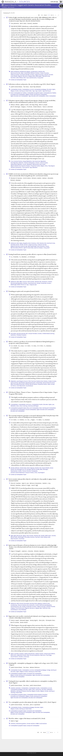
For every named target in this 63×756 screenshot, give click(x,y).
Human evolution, (31, 723)
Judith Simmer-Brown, (17, 87)
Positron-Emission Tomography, (30, 471)
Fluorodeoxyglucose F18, (20, 469)
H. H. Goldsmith (14, 348)
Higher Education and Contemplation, (19, 96)
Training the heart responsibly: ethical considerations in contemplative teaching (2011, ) (33, 682)
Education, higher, (51, 89)
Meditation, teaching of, (16, 691)
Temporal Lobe (33, 284)
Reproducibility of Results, (17, 247)
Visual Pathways (22, 609)
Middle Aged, (38, 76)
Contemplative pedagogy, (40, 89)
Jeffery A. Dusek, (25, 104)
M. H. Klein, (40, 346)
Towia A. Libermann (47, 106)
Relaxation (34, 167)
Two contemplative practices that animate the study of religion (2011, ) (32, 702)
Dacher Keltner (24, 622)
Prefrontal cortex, (46, 76)
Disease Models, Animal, (47, 468)
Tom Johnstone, (15, 23)
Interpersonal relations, (49, 653)
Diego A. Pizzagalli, (16, 551)
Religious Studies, (36, 691)
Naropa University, (26, 691)
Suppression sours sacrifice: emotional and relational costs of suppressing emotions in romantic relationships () (32, 617)
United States (37, 671)
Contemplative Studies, (16, 89)
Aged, (12, 535)
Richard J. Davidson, (15, 485)
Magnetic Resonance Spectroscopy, (19, 246)
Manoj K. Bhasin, (15, 104)
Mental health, (14, 537)
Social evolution (43, 723)
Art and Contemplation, (31, 409)
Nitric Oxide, (42, 164)
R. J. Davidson (46, 420)
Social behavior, (14, 609)
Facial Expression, (32, 283)
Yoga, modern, (38, 91)
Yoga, (33, 91)
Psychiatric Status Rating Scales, (18, 77)
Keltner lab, (13, 655)
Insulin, (25, 164)
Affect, (21, 281)
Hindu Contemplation (51, 96)
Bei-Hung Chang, (34, 104)
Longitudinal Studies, (21, 655)
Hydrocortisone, (14, 382)
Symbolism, (13, 335)
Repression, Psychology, (46, 655)
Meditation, (29, 164)
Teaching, (13, 692)
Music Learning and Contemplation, (47, 408)
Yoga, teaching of (46, 91)
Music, (18, 406)
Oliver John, (42, 620)
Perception (23, 335)
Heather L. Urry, (46, 483)
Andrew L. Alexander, (48, 178)
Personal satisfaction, (35, 655)
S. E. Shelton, (21, 420)
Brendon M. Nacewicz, (17, 178)
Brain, (25, 468)
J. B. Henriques (31, 257)
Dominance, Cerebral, (47, 281)
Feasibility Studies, (15, 244)
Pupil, (27, 77)
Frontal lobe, (44, 283)
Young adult (40, 77)
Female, (42, 73)
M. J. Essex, (21, 346)
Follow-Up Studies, (15, 74)
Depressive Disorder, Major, (17, 73)
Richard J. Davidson (32, 23)
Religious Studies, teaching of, (18, 91)
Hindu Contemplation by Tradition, (19, 93)
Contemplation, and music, (25, 404)
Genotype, (29, 469)
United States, (28, 91)
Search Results (11, 7)
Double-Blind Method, (29, 73)
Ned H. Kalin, (23, 23)
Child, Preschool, (32, 381)
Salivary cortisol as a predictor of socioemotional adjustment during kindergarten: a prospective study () (32, 342)
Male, (34, 76)
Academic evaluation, (16, 688)
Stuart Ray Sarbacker (35, 87)
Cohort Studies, (31, 281)
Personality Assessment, (19, 384)
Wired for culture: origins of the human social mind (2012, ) (27, 718)
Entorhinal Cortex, (51, 243)
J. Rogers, (32, 420)
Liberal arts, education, (41, 689)
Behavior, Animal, (19, 468)
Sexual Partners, (14, 656)
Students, (21, 656)
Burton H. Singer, (26, 485)
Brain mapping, (31, 468)
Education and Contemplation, (38, 96)
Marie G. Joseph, (43, 104)
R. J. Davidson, (23, 257)
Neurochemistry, (41, 246)
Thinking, (18, 335)
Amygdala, (25, 243)
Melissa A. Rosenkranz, (36, 483)
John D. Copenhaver (35, 704)
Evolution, (13, 723)
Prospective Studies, (35, 166)
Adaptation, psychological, (17, 381)
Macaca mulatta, (36, 469)
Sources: (4, 7)
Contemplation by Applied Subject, (35, 93)
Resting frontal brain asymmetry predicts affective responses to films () (32, 254)
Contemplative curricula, (28, 89)
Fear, (20, 606)
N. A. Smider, (14, 346)
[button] (61, 1)
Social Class (21, 538)
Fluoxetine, (46, 73)
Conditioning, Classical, (16, 605)
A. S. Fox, (27, 420)
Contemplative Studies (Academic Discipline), (37, 694)
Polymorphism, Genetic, (16, 471)
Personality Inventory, (29, 537)
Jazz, (53, 404)
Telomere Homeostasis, (16, 167)
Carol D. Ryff (34, 485)
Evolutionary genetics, (21, 723)
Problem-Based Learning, (48, 333)
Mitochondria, (36, 164)
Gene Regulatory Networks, (17, 163)
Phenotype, (45, 469)
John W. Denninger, (15, 106)
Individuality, (39, 382)
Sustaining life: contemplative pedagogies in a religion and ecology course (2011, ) (33, 664)
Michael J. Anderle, (37, 178)
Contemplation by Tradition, (49, 93)
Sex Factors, (13, 385)
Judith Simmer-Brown (35, 685)
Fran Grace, (26, 87)
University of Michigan (33, 406)
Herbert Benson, (37, 106)
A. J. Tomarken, (15, 257)
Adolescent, (13, 243)
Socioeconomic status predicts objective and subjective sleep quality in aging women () (32, 480)
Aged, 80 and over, (18, 535)
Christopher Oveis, (51, 620)
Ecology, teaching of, (52, 670)
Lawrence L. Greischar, (28, 551)
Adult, (12, 71)
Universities (26, 656)
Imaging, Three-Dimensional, (18, 608)
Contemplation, (14, 404)
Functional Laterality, (25, 74)
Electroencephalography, (17, 283)
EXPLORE (54, 2)
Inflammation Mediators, (17, 164)
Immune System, (44, 163)
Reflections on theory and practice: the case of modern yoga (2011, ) (32, 84)
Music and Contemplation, (33, 408)
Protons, (47, 246)
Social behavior (29, 385)
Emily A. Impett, (15, 620)
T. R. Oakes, (39, 420)
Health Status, (48, 535)
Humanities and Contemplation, (17, 94)
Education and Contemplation (17, 411)
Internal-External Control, (49, 382)
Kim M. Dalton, (27, 178)
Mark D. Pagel (14, 721)
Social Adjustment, (21, 385)
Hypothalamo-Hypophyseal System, (27, 382)
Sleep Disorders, (14, 538)
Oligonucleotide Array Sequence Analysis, (20, 166)
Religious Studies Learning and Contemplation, (36, 94)
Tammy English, (34, 620)
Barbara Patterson (35, 667)
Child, (38, 243)
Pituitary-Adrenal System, (31, 384)
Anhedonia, (16, 71)
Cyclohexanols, (34, 71)
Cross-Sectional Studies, (16, 161)
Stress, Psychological (39, 472)
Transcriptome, (25, 167)
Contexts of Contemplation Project (18, 79)
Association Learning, (16, 333)
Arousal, (25, 281)
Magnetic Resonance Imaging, (25, 76)
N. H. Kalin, (28, 346)
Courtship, (16, 653)
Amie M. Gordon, (15, 622)
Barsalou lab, (24, 333)
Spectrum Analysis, (38, 247)
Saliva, (49, 384)
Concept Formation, (33, 333)
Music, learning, (23, 406)
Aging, (21, 243)
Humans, (32, 74)
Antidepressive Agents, (25, 71)
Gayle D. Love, (25, 483)
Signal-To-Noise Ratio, (28, 247)
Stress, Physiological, (50, 166)
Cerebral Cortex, (46, 603)
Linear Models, (14, 76)
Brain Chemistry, (32, 243)
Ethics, (33, 689)
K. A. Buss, (34, 346)
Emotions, (37, 73)
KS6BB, (37, 723)
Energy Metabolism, (27, 161)
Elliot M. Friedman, (16, 483)
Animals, (13, 468)
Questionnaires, (33, 77)
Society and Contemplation (33, 725)
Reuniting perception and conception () (24, 291)
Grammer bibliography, (29, 163)
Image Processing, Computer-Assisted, (44, 74)
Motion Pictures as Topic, (23, 284)
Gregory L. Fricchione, (27, 106)
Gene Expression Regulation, (39, 161)
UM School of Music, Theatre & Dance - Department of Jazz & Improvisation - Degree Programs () (33, 393)
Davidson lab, (41, 71)
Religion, (43, 166)
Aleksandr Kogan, (24, 620)
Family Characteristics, (29, 653)
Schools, (53, 384)
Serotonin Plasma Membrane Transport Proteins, (22, 472)
